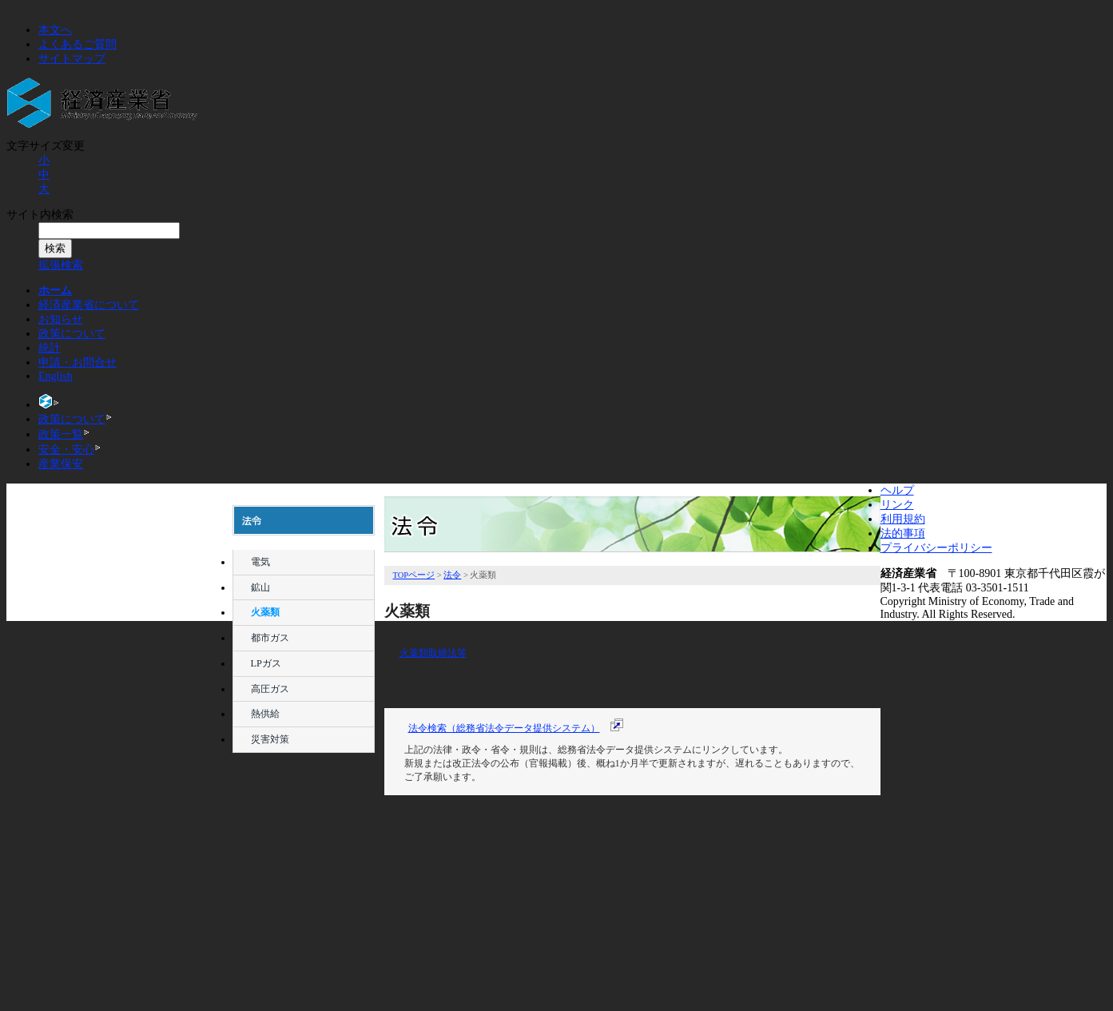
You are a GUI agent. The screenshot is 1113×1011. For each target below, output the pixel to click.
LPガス (266, 663)
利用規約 (902, 519)
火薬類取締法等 (433, 653)
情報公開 (304, 865)
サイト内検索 (40, 215)
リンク (897, 505)
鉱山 (260, 587)
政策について (71, 334)
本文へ (55, 30)
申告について (304, 891)
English (55, 376)
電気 (260, 561)
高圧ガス (270, 689)
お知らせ (60, 319)
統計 (49, 348)
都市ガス (270, 637)
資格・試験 (304, 918)
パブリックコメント (304, 839)
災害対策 (270, 739)
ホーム (55, 291)
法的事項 (902, 533)
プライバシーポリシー (936, 548)
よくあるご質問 (77, 44)
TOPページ (414, 575)
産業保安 (60, 464)
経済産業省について (88, 305)
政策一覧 (60, 434)
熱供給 (265, 713)
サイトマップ (71, 59)
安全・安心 (66, 450)
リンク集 (304, 944)
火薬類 (265, 612)
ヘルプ (897, 490)
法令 (304, 786)
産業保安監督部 (304, 970)
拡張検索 (60, 265)
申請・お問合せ (77, 362)
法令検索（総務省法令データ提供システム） (504, 728)
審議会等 (304, 812)
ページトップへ (847, 890)
